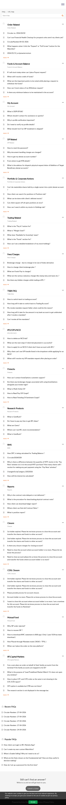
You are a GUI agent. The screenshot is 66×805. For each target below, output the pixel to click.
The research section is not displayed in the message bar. (28, 690)
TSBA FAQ (12, 291)
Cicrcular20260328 (14, 457)
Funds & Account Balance (18, 64)
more (6, 57)
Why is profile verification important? (21, 120)
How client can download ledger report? (22, 504)
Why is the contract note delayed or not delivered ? (26, 495)
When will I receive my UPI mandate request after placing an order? (32, 358)
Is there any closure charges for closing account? (25, 545)
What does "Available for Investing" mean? (22, 235)
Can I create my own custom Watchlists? (19, 749)
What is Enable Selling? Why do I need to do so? (21, 753)
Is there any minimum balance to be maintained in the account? (30, 92)
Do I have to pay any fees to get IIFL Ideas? (22, 421)
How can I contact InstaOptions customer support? (26, 377)
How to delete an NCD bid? (17, 338)
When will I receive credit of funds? (20, 76)
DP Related (12, 139)
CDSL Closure (13, 570)
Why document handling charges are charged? (24, 152)
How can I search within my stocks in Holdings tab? (26, 207)
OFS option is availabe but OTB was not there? (24, 686)
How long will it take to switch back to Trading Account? (28, 303)
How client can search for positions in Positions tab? (26, 194)
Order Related (13, 24)
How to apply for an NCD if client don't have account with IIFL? (30, 347)
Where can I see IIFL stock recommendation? (23, 430)
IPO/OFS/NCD (14, 330)
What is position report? (16, 512)
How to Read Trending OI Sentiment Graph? (23, 397)
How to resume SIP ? (15, 630)
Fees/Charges (13, 254)
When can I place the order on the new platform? (25, 646)
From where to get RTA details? (18, 161)
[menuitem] (57, 4)
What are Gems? (13, 425)
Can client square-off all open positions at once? (25, 203)
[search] (33, 16)
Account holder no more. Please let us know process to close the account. (34, 597)
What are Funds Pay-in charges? (19, 271)
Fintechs (11, 369)
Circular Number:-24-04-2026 (15, 730)
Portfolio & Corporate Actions (20, 178)
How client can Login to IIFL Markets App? (19, 745)
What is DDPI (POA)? (15, 111)
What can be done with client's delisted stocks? (24, 198)
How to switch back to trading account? (22, 299)
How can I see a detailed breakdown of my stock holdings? (28, 243)
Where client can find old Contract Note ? (22, 508)
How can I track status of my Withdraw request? (25, 88)
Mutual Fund (13, 617)
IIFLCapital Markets (15, 656)
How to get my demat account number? (21, 156)
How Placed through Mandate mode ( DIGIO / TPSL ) (26, 641)
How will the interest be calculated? (20, 476)
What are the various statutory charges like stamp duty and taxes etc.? (33, 276)
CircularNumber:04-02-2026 (17, 42)
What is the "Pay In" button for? (19, 226)
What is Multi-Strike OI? (16, 389)
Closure (10, 523)
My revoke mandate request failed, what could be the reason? (30, 308)
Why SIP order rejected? (16, 626)
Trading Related (14, 218)
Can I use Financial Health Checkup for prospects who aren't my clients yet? (35, 37)
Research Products (15, 408)
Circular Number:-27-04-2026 (15, 712)
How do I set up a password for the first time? (21, 765)
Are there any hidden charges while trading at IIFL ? (26, 280)
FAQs (3, 12)
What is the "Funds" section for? (19, 239)
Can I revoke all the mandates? (18, 319)
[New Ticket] (33, 788)
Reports (10, 486)
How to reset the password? (17, 148)
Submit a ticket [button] (33, 788)
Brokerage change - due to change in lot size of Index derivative (30, 263)
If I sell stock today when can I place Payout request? (26, 72)
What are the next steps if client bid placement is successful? (29, 343)
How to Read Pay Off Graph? (18, 393)
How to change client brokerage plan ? (21, 267)
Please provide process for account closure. (23, 593)
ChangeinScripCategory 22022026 (20, 471)
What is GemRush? (14, 417)
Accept (33, 802)
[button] (57, 4)
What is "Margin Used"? (16, 230)
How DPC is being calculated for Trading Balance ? (25, 453)
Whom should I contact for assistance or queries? (25, 116)
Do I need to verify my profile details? (21, 124)
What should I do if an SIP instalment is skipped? (25, 129)
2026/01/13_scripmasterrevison (19, 53)
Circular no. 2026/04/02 (16, 33)
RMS (9, 444)
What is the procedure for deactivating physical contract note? (30, 499)
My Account (12, 103)
